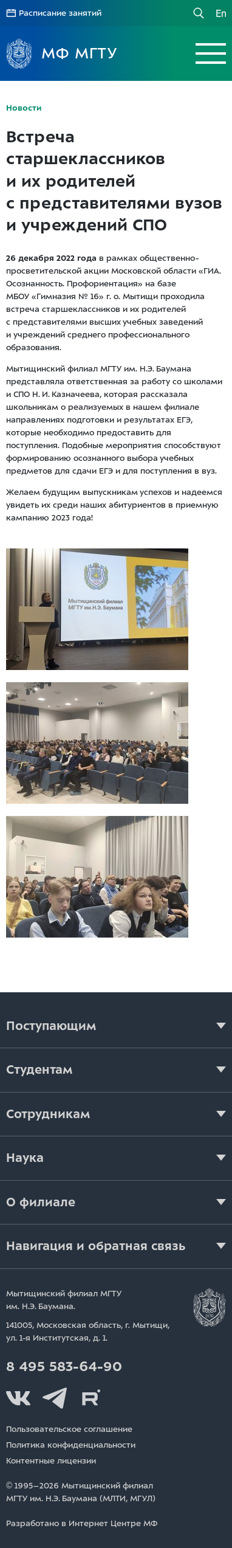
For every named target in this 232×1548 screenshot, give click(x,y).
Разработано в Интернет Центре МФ (81, 1523)
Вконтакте (18, 1398)
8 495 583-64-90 (64, 1367)
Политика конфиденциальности (70, 1445)
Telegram (55, 1398)
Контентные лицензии (51, 1460)
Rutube (91, 1398)
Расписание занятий (60, 13)
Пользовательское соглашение (69, 1429)
